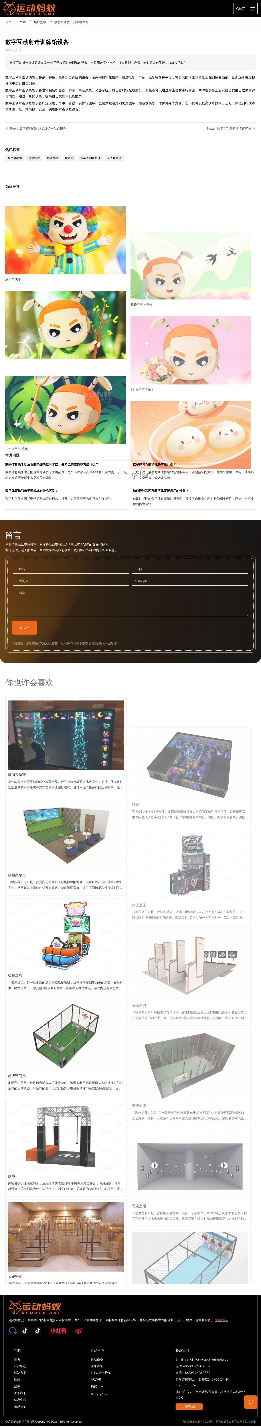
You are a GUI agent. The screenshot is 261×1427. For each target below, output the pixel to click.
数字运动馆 (14, 159)
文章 (23, 22)
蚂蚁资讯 (40, 22)
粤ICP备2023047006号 (198, 1422)
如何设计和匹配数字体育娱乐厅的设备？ (194, 499)
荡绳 (66, 1231)
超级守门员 (66, 1130)
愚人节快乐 (67, 314)
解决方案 (20, 1373)
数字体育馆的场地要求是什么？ (194, 473)
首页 (8, 22)
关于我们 (20, 1393)
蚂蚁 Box (97, 1387)
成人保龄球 (114, 159)
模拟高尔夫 (66, 930)
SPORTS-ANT (31, 8)
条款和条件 (235, 1422)
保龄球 (69, 159)
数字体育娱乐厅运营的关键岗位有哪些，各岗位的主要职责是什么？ (66, 473)
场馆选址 (53, 159)
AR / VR (96, 1380)
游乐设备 (97, 1367)
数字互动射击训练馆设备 (71, 22)
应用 (17, 1380)
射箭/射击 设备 (101, 1373)
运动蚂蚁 (34, 159)
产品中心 (20, 1367)
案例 (17, 1387)
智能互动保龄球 (90, 159)
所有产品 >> (99, 1395)
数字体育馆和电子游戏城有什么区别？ (66, 499)
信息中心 (20, 1400)
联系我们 (20, 1407)
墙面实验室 (66, 829)
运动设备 (97, 1360)
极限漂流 (66, 1030)
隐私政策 (221, 1422)
